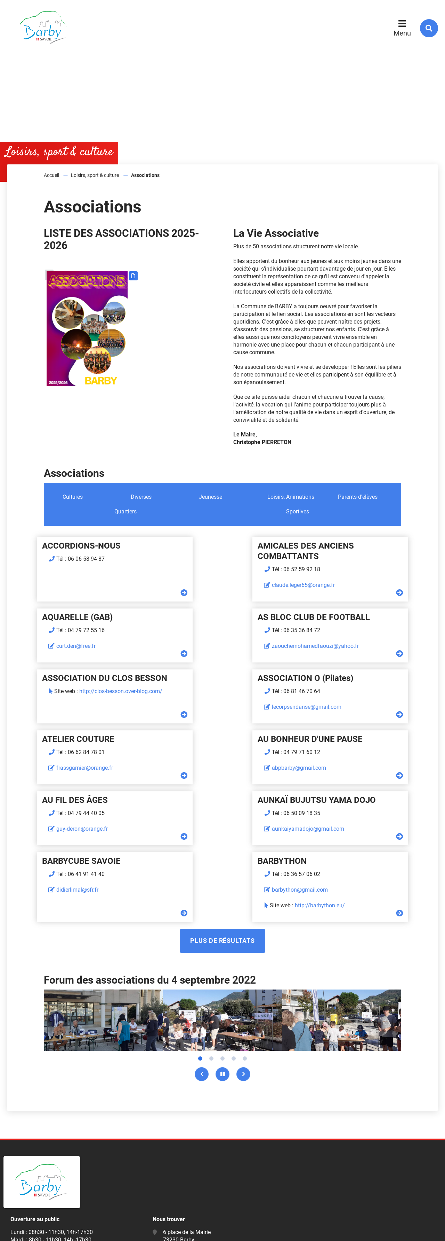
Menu (402, 33)
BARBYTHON (326, 739)
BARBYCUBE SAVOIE (198, 739)
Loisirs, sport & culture (95, 175)
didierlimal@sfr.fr (194, 768)
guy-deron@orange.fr (342, 707)
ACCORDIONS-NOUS (54, 546)
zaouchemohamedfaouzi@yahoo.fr (72, 646)
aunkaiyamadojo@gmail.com (65, 768)
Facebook (177, 1195)
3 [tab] (222, 936)
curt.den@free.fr (336, 574)
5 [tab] (245, 936)
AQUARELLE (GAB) (337, 546)
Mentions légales (67, 1229)
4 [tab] (234, 936)
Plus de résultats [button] (222, 818)
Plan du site (23, 1229)
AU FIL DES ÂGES (335, 678)
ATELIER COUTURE (51, 678)
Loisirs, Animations (290, 497)
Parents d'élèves (358, 497)
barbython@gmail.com (345, 768)
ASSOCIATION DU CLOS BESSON (221, 617)
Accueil (51, 175)
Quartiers (125, 511)
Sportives (297, 511)
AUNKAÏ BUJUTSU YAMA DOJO (74, 739)
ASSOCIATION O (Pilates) (350, 617)
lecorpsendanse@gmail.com (351, 646)
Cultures (73, 497)
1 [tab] (200, 936)
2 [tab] (211, 936)
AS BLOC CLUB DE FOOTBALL (71, 617)
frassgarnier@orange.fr (57, 707)
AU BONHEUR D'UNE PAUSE (211, 678)
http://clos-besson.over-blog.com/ (237, 630)
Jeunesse (210, 497)
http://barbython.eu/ (365, 783)
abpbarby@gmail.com (200, 707)
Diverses (141, 497)
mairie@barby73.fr (186, 1174)
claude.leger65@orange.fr (204, 585)
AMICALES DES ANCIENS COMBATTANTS (207, 551)
